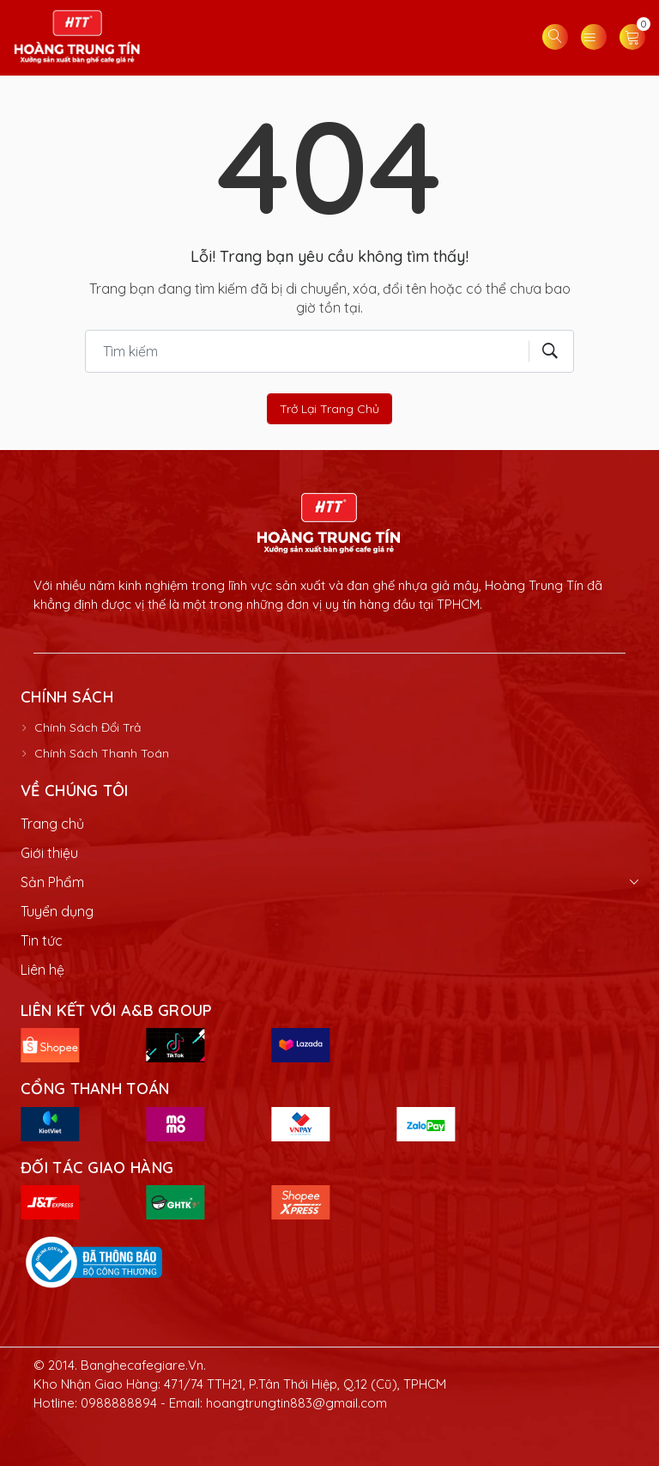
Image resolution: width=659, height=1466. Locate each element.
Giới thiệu (49, 852)
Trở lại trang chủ (329, 409)
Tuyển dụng (57, 911)
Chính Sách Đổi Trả (87, 727)
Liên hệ (42, 969)
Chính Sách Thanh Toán (101, 753)
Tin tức (42, 940)
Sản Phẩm (52, 882)
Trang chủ (52, 823)
